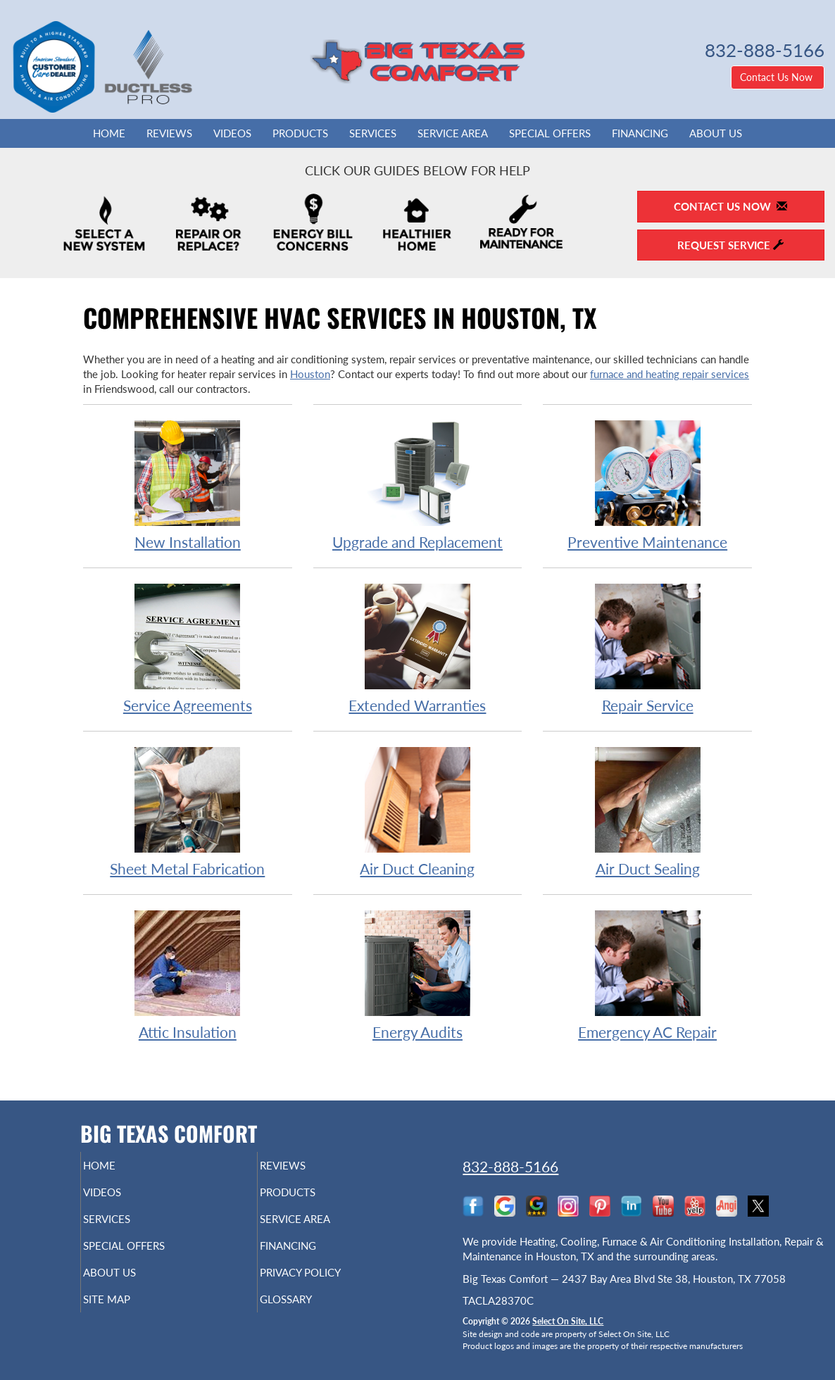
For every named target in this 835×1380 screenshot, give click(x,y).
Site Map (130, 1314)
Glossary (310, 1314)
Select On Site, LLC (567, 1321)
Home (109, 133)
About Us (715, 133)
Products (300, 133)
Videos (232, 133)
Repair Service (647, 648)
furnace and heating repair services (669, 374)
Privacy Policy (328, 1285)
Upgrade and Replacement (417, 485)
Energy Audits (417, 975)
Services (372, 133)
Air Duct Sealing (647, 811)
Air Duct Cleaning (417, 811)
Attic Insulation (187, 975)
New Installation (187, 485)
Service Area (453, 133)
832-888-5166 (510, 1166)
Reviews (169, 133)
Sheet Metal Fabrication (187, 811)
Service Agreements (187, 648)
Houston (310, 374)
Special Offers (550, 133)
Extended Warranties (417, 648)
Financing (640, 133)
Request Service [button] (730, 245)
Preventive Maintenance (647, 485)
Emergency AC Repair (647, 975)
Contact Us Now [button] (777, 77)
